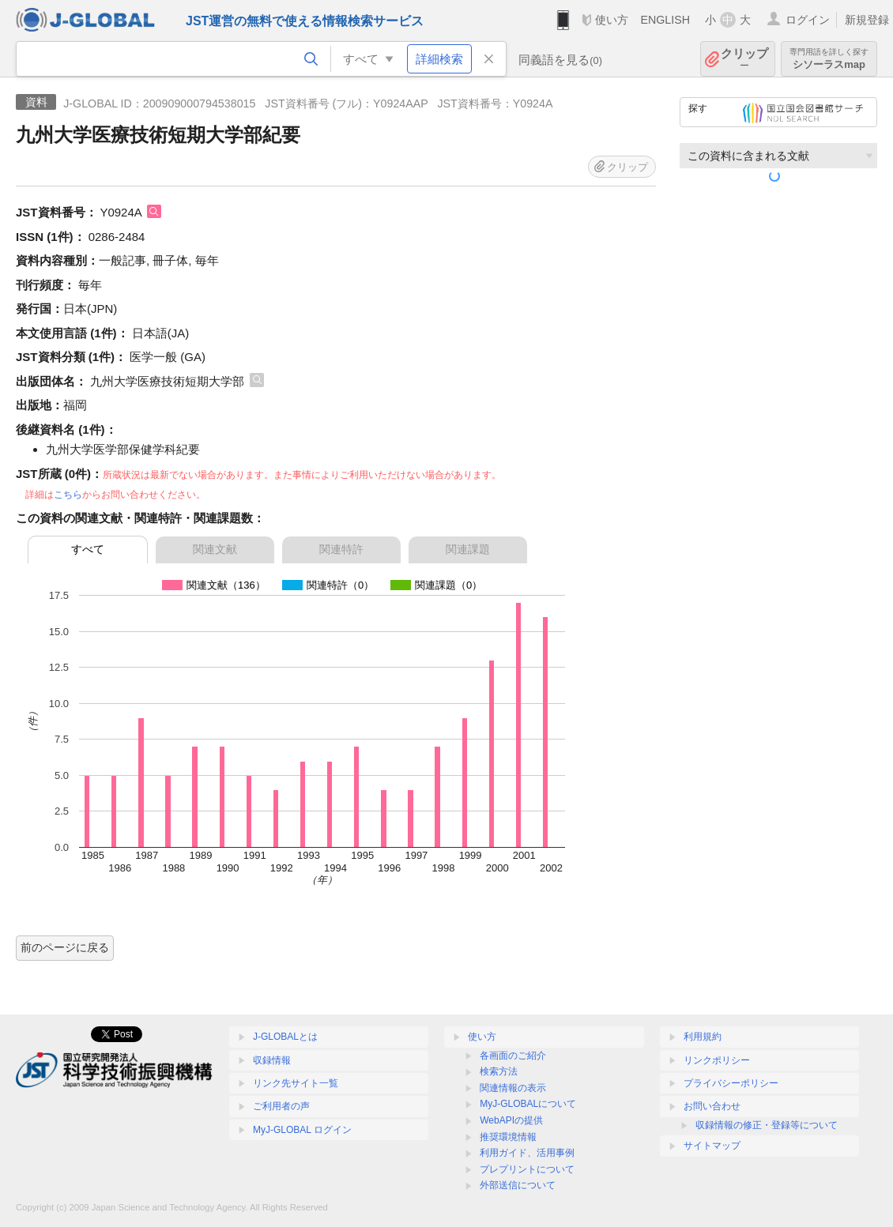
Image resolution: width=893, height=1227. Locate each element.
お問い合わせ (712, 1106)
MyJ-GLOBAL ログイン (302, 1129)
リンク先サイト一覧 (295, 1083)
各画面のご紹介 (513, 1055)
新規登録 (867, 19)
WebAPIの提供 (511, 1120)
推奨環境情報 (508, 1136)
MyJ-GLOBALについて (528, 1103)
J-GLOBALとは (285, 1036)
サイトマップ (712, 1145)
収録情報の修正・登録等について (766, 1125)
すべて (87, 549)
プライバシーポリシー (731, 1083)
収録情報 (272, 1060)
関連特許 (341, 549)
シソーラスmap (829, 58)
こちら (68, 494)
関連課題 (468, 549)
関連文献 (215, 549)
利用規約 (703, 1036)
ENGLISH (665, 19)
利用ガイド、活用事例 (527, 1152)
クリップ (744, 59)
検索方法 (499, 1071)
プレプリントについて (527, 1169)
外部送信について (518, 1185)
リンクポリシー (717, 1060)
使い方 (611, 19)
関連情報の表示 (513, 1087)
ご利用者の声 (281, 1106)
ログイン (808, 19)
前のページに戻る (65, 947)
